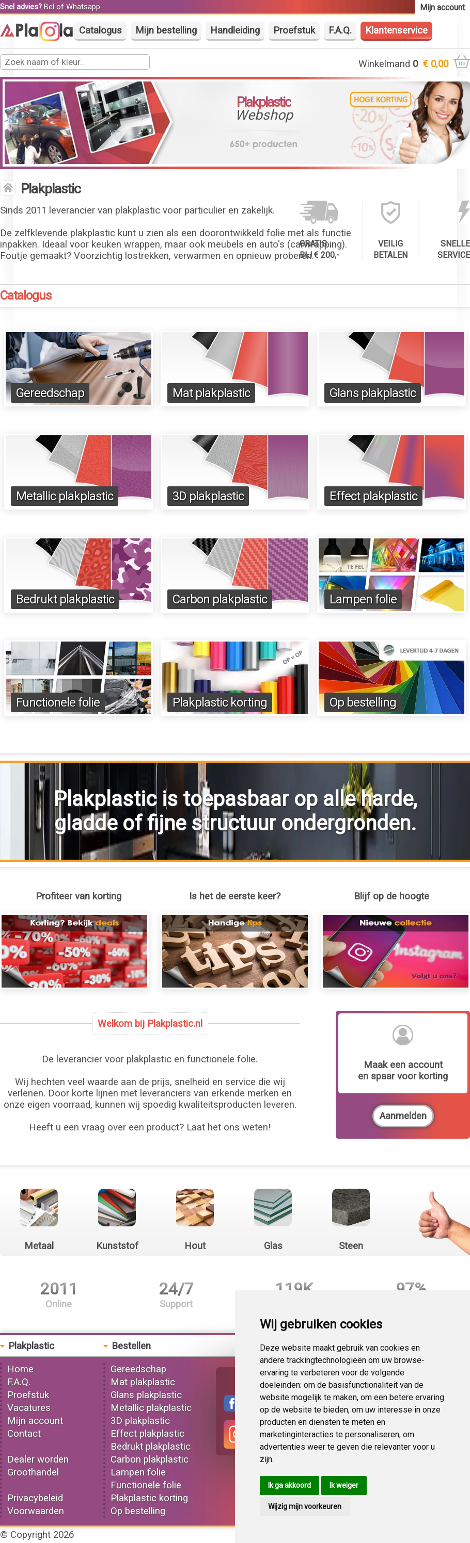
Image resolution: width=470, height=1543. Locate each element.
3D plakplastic (208, 496)
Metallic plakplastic (64, 496)
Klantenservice (396, 30)
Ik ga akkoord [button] (289, 1485)
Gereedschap (50, 393)
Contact (24, 1433)
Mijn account (35, 1420)
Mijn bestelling (166, 30)
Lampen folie (363, 599)
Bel (49, 6)
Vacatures (29, 1408)
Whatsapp (83, 6)
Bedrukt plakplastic (65, 599)
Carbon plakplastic (220, 599)
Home (20, 1369)
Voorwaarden (35, 1511)
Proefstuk (294, 30)
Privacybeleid (35, 1498)
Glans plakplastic (373, 393)
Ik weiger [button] (344, 1485)
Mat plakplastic (211, 393)
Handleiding (235, 30)
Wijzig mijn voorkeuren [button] (304, 1506)
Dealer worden (38, 1459)
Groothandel (33, 1472)
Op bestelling (363, 702)
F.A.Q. (340, 30)
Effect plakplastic (373, 496)
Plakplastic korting (220, 702)
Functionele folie (58, 702)
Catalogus (100, 30)
